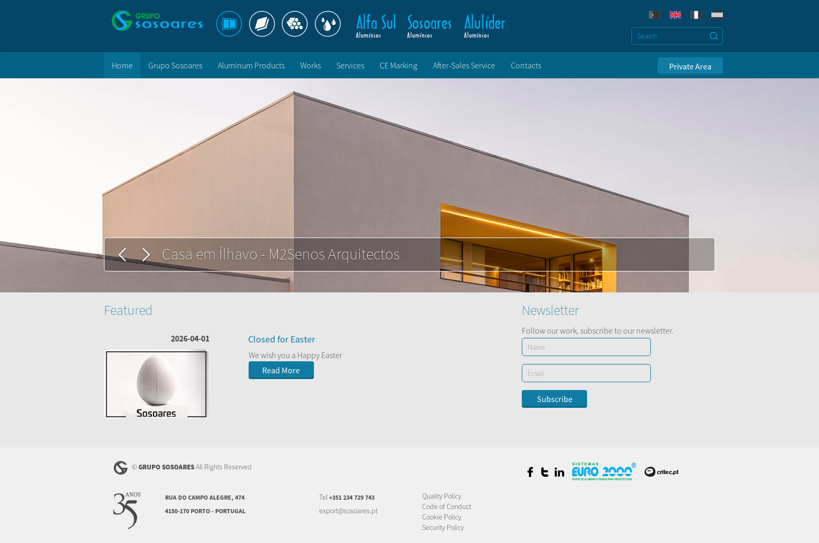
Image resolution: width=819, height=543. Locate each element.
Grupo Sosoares (175, 65)
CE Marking (398, 65)
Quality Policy (441, 496)
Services (350, 65)
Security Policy (443, 527)
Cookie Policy (441, 517)
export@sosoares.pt (348, 510)
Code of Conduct (446, 506)
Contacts (526, 65)
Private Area (690, 66)
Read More (281, 370)
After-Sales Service (464, 65)
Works (310, 65)
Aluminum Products (251, 65)
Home (122, 65)
